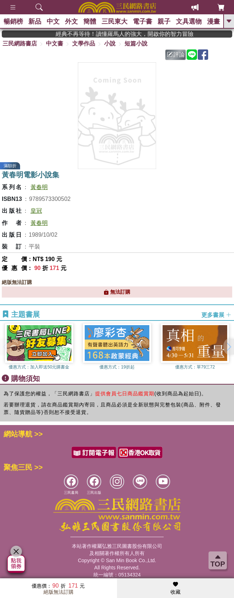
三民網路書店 (20, 43)
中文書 (54, 43)
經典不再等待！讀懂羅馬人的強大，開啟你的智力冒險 (142, 34)
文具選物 (189, 21)
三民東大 (114, 21)
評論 (176, 55)
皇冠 (36, 211)
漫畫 (213, 21)
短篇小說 (136, 43)
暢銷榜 (13, 21)
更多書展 (216, 315)
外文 (71, 21)
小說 (110, 43)
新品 (34, 21)
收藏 (175, 588)
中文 (53, 21)
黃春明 (39, 187)
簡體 (89, 21)
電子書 (142, 21)
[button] (228, 347)
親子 (164, 21)
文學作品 (83, 43)
